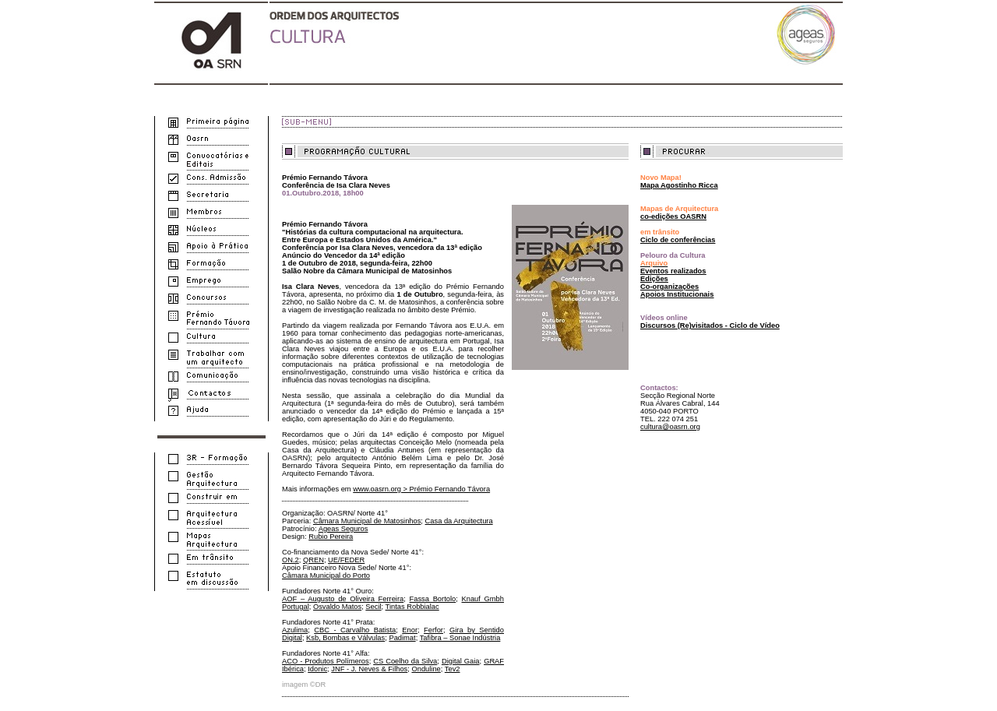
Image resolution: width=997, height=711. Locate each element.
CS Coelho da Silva (405, 661)
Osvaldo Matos (337, 607)
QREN (313, 560)
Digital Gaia (461, 661)
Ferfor (433, 630)
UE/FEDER (346, 560)
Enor (409, 630)
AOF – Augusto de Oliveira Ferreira (342, 599)
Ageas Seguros (343, 529)
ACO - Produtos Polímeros (325, 661)
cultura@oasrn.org (670, 427)
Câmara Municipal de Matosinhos (367, 521)
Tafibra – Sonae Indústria (460, 638)
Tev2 (452, 669)
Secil (373, 607)
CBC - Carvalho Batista (355, 630)
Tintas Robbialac (412, 607)
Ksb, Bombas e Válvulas (345, 638)
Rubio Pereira (330, 536)
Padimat (402, 638)
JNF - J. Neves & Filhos (369, 669)
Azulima (295, 630)
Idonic (317, 669)
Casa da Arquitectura (459, 521)
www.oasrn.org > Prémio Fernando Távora (421, 489)
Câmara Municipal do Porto (326, 575)
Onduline (425, 669)
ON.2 (290, 560)
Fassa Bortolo (433, 599)
